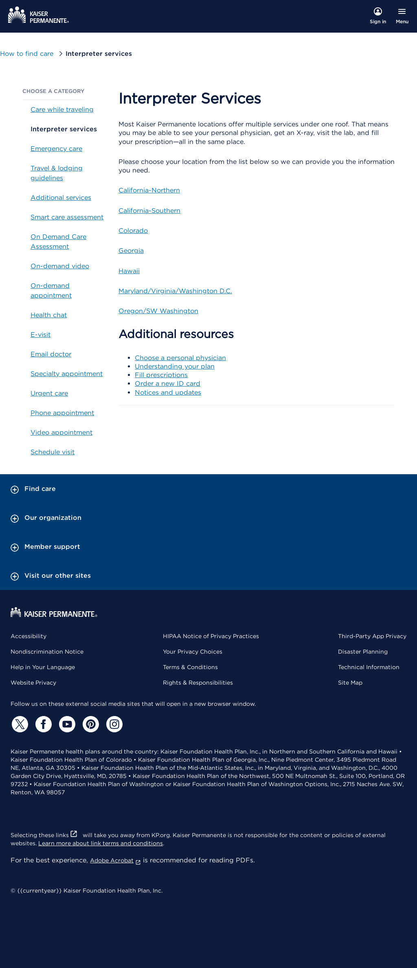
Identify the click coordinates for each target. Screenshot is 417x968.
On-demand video (60, 266)
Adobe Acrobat (115, 860)
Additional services (61, 197)
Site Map (350, 682)
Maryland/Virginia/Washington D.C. (175, 291)
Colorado (133, 230)
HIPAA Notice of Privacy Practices (211, 636)
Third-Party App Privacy (372, 636)
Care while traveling (62, 109)
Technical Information (368, 667)
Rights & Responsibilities (198, 682)
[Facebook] (42, 724)
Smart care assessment (67, 217)
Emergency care (56, 148)
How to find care (26, 53)
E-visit (40, 334)
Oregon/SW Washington (158, 311)
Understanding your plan (175, 366)
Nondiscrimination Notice (47, 651)
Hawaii (129, 271)
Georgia (131, 250)
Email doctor (51, 354)
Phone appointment (62, 413)
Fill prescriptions (161, 375)
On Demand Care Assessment (58, 241)
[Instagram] (113, 724)
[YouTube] (66, 724)
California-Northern (149, 190)
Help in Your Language (43, 667)
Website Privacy (33, 682)
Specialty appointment (67, 374)
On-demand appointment (51, 290)
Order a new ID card (167, 383)
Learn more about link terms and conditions (100, 843)
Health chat (49, 315)
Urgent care (49, 393)
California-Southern (149, 210)
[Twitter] (19, 724)
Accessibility (28, 636)
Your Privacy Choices (192, 651)
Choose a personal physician (180, 358)
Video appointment (61, 432)
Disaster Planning (363, 651)
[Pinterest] (89, 724)
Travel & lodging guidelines (57, 173)
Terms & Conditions (190, 667)
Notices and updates (168, 392)
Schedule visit (53, 452)
